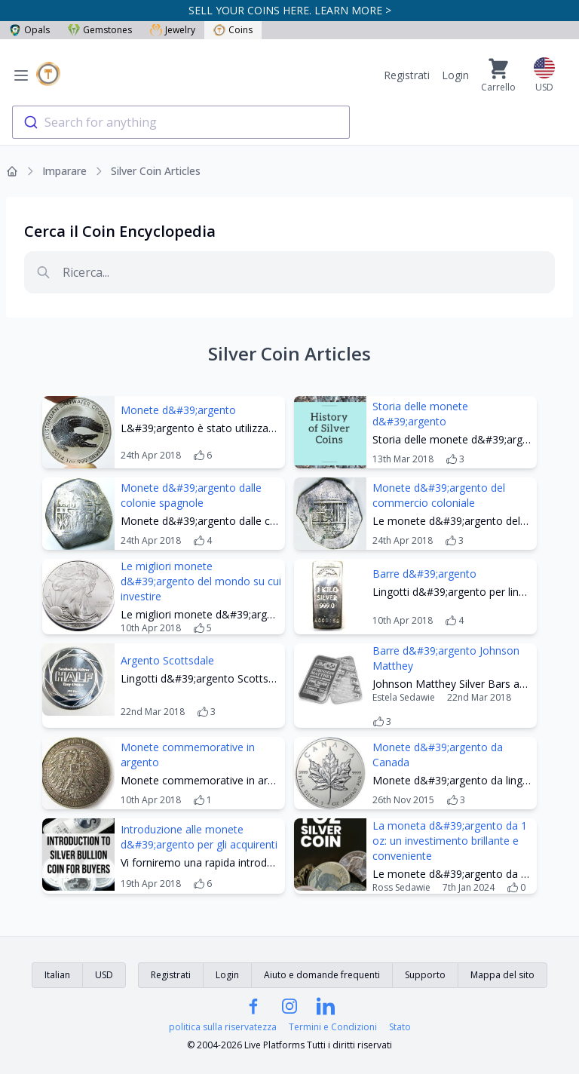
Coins (233, 29)
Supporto (425, 974)
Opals (29, 29)
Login (455, 75)
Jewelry (172, 29)
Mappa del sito (502, 974)
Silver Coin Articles (156, 171)
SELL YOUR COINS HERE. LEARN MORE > (289, 10)
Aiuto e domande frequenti (322, 974)
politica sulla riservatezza (223, 1027)
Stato (400, 1027)
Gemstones (100, 29)
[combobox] (181, 122)
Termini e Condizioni (333, 1027)
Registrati (407, 75)
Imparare (64, 171)
